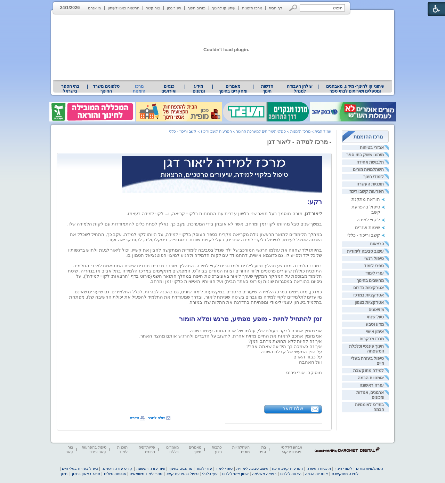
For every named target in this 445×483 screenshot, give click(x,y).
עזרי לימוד (374, 273)
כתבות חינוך (217, 449)
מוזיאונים (376, 309)
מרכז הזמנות (252, 8)
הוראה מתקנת (365, 199)
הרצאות (377, 244)
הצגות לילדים (290, 474)
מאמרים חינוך (195, 449)
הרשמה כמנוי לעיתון (123, 8)
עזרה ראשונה (371, 385)
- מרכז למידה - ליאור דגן (299, 141)
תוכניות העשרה (370, 184)
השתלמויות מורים (368, 169)
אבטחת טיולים (115, 474)
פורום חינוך (196, 8)
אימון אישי (375, 331)
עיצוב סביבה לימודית (365, 251)
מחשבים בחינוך (370, 280)
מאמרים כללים (172, 449)
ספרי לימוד (374, 265)
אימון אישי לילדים (235, 474)
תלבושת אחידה (370, 162)
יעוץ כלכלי (210, 474)
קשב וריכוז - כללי (363, 235)
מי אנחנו (94, 8)
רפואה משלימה (264, 474)
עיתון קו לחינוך (223, 8)
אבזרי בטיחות (372, 147)
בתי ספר (262, 449)
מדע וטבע (375, 324)
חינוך (63, 474)
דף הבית (275, 8)
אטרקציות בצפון (369, 302)
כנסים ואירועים (168, 89)
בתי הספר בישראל (70, 89)
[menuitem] (355, 89)
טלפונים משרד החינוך (106, 89)
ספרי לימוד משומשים (146, 474)
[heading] (321, 307)
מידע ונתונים (199, 89)
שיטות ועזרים (367, 227)
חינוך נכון (174, 8)
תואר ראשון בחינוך (85, 474)
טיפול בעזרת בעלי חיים (80, 468)
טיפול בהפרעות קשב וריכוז (94, 449)
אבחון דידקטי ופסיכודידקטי (291, 449)
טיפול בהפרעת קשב (182, 474)
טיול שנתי (375, 317)
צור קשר (153, 8)
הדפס (134, 418)
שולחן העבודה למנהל (300, 89)
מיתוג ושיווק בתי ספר (365, 154)
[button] (293, 7)
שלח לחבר (156, 418)
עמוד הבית (323, 131)
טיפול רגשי (374, 258)
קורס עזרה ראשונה (117, 468)
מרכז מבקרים (371, 338)
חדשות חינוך (267, 89)
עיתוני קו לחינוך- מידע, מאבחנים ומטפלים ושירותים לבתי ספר (355, 89)
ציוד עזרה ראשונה (150, 468)
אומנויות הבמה (371, 377)
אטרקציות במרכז (368, 295)
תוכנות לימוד (122, 449)
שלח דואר (293, 408)
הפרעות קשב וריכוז (366, 191)
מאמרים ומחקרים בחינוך (233, 89)
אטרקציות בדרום (368, 287)
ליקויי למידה (368, 219)
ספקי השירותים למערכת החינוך (261, 131)
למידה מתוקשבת (368, 370)
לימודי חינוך (373, 176)
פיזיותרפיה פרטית (147, 449)
